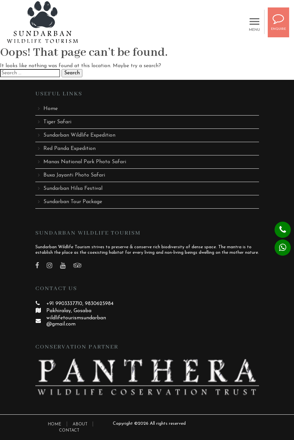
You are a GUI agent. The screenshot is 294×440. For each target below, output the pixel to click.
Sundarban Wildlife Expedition (79, 135)
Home (50, 108)
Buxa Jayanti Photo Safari (74, 175)
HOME (54, 424)
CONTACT (69, 430)
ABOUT (81, 424)
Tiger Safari (57, 122)
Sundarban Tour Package (72, 201)
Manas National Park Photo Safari (84, 162)
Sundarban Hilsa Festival (72, 188)
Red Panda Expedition (69, 148)
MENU (254, 28)
